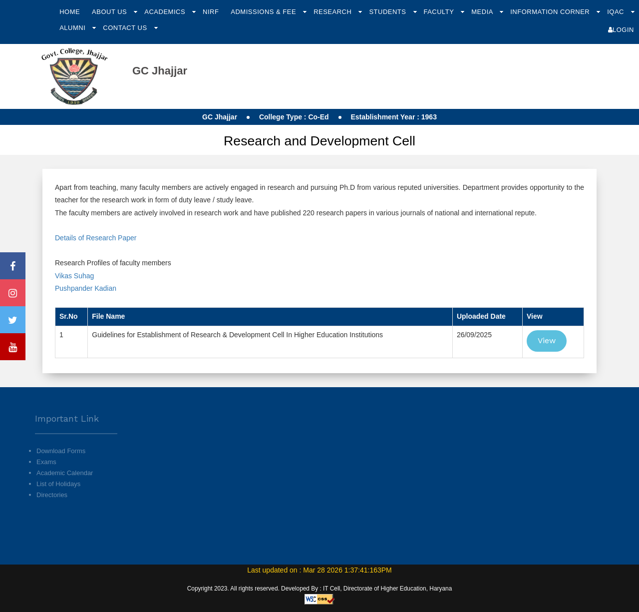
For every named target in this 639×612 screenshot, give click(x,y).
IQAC (616, 11)
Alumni (73, 27)
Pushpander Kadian (86, 288)
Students (388, 11)
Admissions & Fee (264, 11)
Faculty (439, 11)
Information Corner (551, 11)
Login (621, 29)
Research (333, 11)
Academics (165, 11)
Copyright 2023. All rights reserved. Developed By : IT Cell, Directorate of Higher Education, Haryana (319, 588)
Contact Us (126, 27)
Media (483, 11)
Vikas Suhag (74, 276)
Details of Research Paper (95, 238)
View (547, 340)
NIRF (211, 11)
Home (69, 11)
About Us (110, 11)
